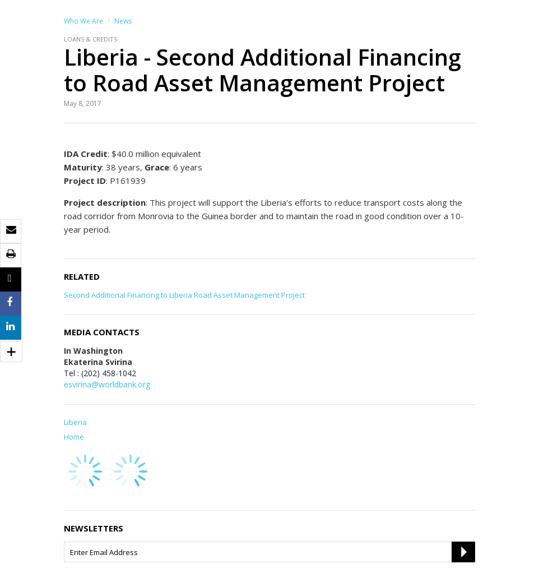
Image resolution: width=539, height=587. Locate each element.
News (123, 21)
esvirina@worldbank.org (107, 384)
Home (74, 437)
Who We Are (83, 21)
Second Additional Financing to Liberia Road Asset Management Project (184, 295)
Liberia (75, 422)
